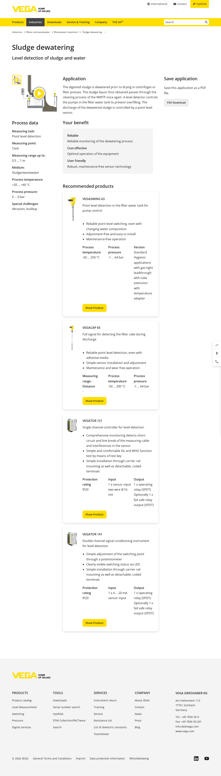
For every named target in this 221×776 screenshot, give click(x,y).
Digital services (21, 727)
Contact (139, 707)
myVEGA (58, 714)
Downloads (54, 22)
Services (100, 693)
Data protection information (107, 758)
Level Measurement (24, 707)
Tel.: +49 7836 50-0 (187, 717)
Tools (58, 693)
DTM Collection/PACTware (69, 720)
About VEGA (142, 700)
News (138, 714)
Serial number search (66, 707)
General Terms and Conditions (52, 758)
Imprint (80, 758)
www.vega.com (185, 731)
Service (98, 714)
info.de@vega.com (187, 726)
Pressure (17, 720)
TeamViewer (101, 734)
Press (138, 720)
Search (57, 727)
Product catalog (22, 700)
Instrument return (105, 700)
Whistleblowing (139, 758)
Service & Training (78, 22)
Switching (18, 714)
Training (99, 707)
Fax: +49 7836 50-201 (189, 721)
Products (18, 22)
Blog (137, 727)
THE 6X (117, 22)
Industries (35, 22)
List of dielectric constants (110, 727)
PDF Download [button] (176, 102)
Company (101, 22)
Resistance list (103, 720)
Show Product (95, 308)
